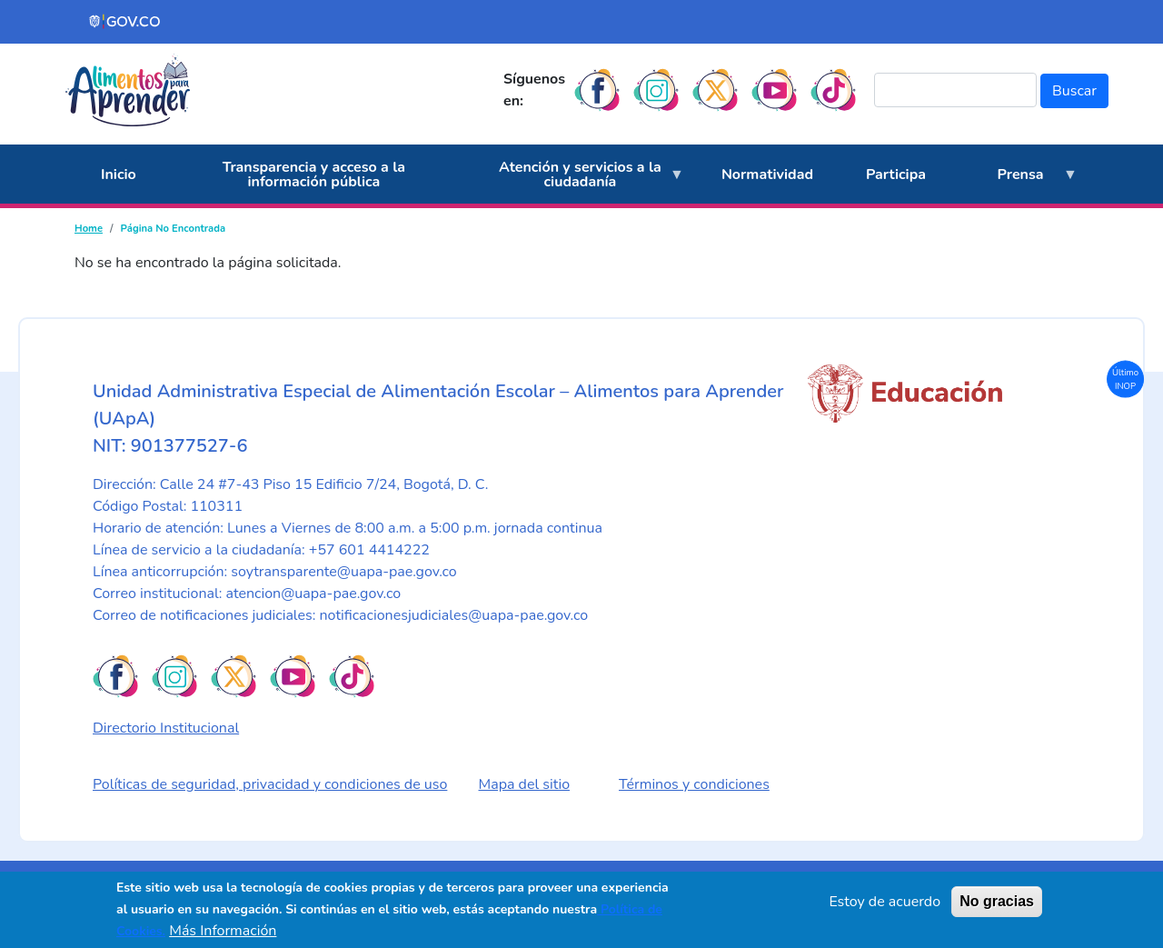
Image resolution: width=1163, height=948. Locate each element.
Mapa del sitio (525, 784)
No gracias (996, 901)
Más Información (222, 931)
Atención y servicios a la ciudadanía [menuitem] (574, 181)
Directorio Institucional (166, 728)
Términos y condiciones (694, 784)
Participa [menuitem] (896, 175)
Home (89, 228)
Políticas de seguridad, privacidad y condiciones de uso (270, 784)
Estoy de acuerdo (884, 902)
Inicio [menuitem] (118, 175)
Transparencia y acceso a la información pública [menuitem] (314, 174)
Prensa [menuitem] (1015, 185)
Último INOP (1125, 378)
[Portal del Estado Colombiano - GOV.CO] (125, 21)
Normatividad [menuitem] (767, 175)
